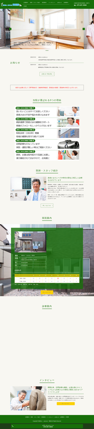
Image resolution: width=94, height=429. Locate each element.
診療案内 (26, 5)
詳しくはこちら (47, 205)
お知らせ (64, 3)
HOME (33, 5)
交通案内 (26, 3)
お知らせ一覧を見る (47, 74)
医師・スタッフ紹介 (36, 3)
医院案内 (47, 3)
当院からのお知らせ (42, 57)
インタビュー (55, 3)
